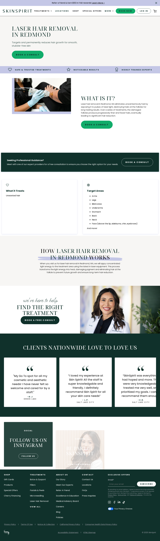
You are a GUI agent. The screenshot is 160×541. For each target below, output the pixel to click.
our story (60, 479)
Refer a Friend (63, 490)
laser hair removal (39, 501)
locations (86, 485)
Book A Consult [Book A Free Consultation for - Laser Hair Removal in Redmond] (27, 54)
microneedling (37, 495)
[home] (17, 10)
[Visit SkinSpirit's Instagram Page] (109, 503)
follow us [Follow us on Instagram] (28, 465)
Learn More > (98, 2)
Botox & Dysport (38, 479)
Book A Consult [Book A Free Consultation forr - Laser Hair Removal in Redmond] (137, 162)
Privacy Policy (10, 524)
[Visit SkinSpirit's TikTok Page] (123, 503)
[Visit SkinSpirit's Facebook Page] (114, 503)
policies (59, 517)
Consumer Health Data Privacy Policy (101, 524)
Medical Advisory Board (67, 501)
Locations (62, 11)
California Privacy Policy (70, 524)
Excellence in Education (67, 495)
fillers (32, 485)
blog (58, 512)
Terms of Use (122, 495)
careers (60, 506)
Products (8, 485)
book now (125, 11)
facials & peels (37, 490)
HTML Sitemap (89, 532)
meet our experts (64, 485)
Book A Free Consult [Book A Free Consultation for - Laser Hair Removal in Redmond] (40, 320)
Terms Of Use (27, 524)
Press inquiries (89, 495)
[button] (156, 2)
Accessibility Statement (68, 532)
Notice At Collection (46, 524)
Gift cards (9, 479)
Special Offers (11, 490)
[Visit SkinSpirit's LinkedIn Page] (119, 503)
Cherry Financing (12, 495)
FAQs (84, 490)
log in (144, 11)
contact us (87, 479)
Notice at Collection (136, 495)
